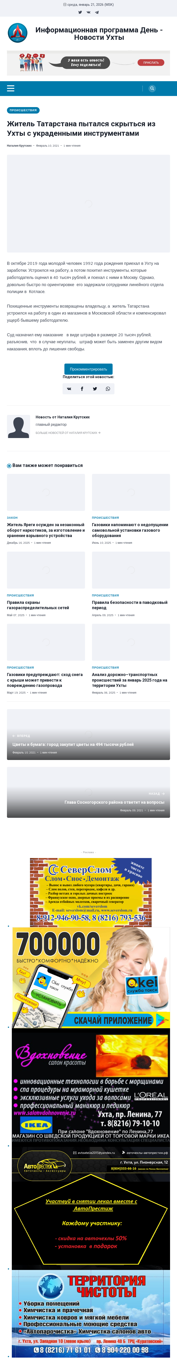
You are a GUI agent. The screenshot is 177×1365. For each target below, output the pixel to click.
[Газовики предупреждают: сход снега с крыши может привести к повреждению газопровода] (46, 642)
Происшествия (23, 110)
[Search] (152, 88)
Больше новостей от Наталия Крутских (68, 433)
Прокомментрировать (88, 369)
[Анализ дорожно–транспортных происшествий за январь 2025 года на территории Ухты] (131, 642)
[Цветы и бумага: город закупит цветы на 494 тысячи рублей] (88, 734)
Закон (12, 517)
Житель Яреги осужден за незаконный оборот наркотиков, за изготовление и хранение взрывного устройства (46, 530)
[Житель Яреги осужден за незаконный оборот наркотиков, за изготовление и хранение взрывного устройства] (46, 492)
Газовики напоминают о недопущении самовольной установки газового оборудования (130, 530)
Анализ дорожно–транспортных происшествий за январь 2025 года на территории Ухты (129, 680)
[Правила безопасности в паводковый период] (131, 570)
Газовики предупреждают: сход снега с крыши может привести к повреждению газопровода (45, 680)
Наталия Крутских (19, 145)
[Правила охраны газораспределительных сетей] (46, 570)
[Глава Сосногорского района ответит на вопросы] (88, 792)
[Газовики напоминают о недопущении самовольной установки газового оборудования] (131, 492)
